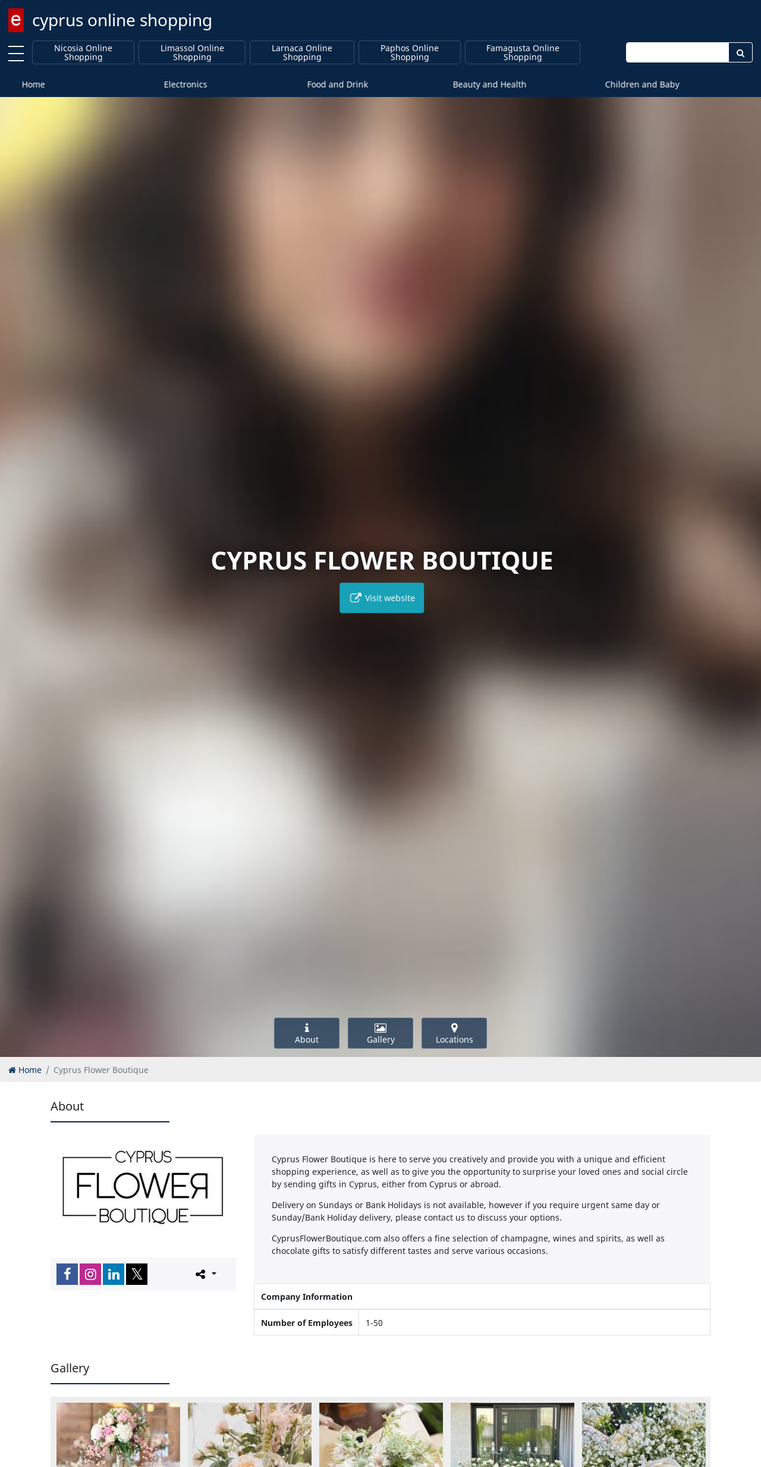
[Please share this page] (205, 1273)
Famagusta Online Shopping (522, 52)
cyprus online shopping (122, 19)
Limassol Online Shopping (192, 52)
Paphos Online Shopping (409, 52)
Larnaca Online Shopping (302, 52)
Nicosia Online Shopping (83, 52)
